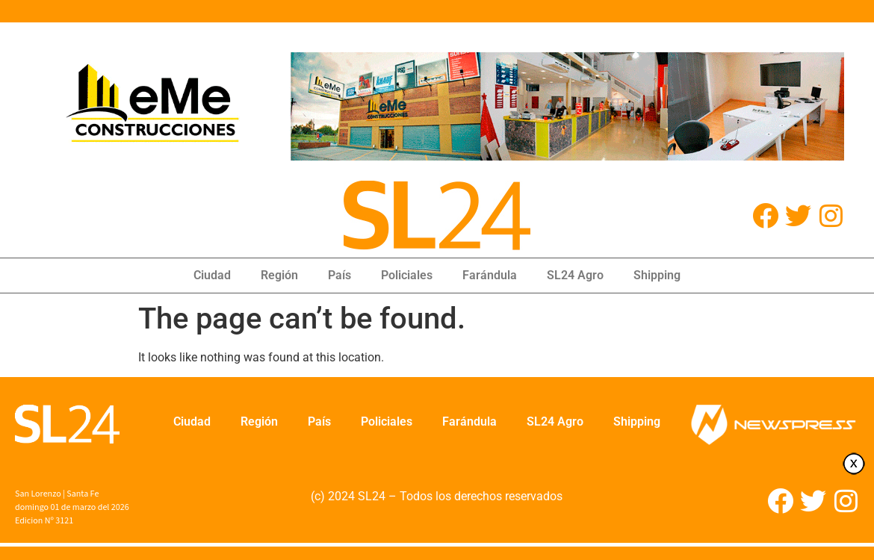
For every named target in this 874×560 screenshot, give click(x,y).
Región (279, 275)
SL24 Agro (575, 275)
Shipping (657, 275)
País (339, 275)
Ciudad (212, 275)
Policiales (407, 275)
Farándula (489, 275)
